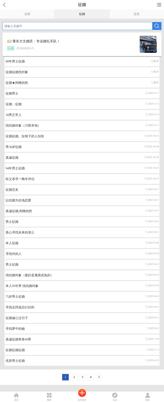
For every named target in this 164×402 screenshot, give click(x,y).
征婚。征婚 (14, 104)
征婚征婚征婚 (15, 350)
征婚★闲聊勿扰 (17, 82)
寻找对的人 (14, 254)
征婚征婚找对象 (17, 72)
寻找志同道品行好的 (20, 307)
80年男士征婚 (15, 61)
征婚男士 (12, 93)
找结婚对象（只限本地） (23, 125)
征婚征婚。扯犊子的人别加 (25, 136)
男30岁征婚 (14, 147)
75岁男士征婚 (15, 296)
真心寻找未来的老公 (20, 232)
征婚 (82, 14)
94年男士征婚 (15, 168)
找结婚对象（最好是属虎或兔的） (30, 275)
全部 (27, 14)
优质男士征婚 (15, 360)
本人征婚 (12, 243)
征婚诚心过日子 (17, 318)
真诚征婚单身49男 (18, 339)
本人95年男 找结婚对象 (22, 286)
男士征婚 (12, 221)
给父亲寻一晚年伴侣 (20, 179)
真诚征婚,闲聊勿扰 (19, 211)
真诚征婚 (12, 157)
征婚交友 (12, 189)
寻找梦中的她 (15, 328)
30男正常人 (14, 115)
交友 (137, 14)
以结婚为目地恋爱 (18, 200)
